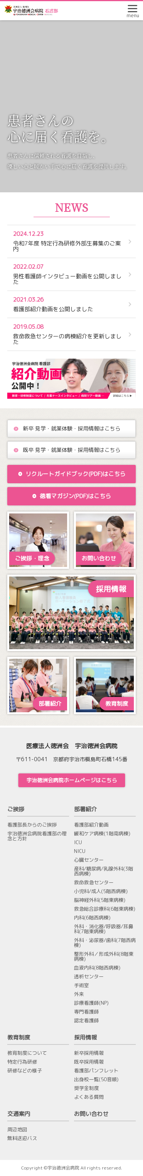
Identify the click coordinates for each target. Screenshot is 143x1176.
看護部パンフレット (96, 1070)
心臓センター (89, 860)
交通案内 (18, 1114)
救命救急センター (94, 882)
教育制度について (27, 1053)
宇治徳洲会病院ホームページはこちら (71, 780)
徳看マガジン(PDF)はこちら (71, 496)
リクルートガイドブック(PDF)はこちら (71, 474)
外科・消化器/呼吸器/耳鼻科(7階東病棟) (103, 929)
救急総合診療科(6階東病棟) (104, 908)
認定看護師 (86, 1020)
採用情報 (85, 1037)
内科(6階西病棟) (92, 917)
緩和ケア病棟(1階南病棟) (102, 833)
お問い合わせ (91, 1114)
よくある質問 (89, 1097)
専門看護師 (86, 1011)
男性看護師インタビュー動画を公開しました (68, 274)
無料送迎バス (22, 1138)
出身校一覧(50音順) (96, 1079)
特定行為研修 (22, 1061)
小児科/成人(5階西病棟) (101, 891)
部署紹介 (85, 809)
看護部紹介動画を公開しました (68, 304)
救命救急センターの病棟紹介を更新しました (68, 334)
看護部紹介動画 (91, 824)
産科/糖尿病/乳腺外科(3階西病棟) (103, 871)
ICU (78, 842)
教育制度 (18, 1037)
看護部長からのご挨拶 (32, 824)
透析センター (89, 976)
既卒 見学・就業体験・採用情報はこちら (72, 449)
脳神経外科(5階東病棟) (99, 900)
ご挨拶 (15, 809)
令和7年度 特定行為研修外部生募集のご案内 (68, 241)
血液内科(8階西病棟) (97, 967)
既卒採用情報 (89, 1061)
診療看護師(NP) (91, 1003)
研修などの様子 (24, 1070)
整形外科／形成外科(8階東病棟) (103, 957)
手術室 (81, 985)
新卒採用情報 (89, 1053)
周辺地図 (17, 1129)
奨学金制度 (86, 1088)
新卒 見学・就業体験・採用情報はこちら (72, 428)
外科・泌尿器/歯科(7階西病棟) (105, 943)
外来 (79, 994)
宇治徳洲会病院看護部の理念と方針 (37, 836)
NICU (79, 851)
